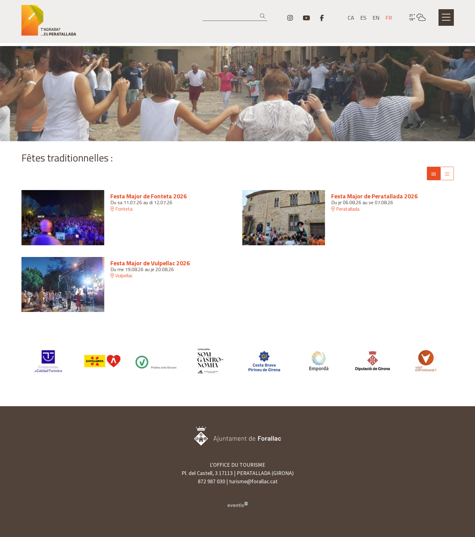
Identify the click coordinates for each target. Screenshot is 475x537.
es (363, 18)
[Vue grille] (447, 173)
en (376, 18)
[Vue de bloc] (433, 173)
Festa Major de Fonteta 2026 (148, 196)
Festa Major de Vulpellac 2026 (150, 263)
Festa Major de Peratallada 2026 (374, 196)
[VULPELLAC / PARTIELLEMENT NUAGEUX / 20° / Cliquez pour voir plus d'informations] (417, 17)
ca (351, 18)
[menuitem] (290, 18)
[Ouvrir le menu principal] (446, 17)
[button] (263, 16)
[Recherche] (235, 16)
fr (388, 18)
